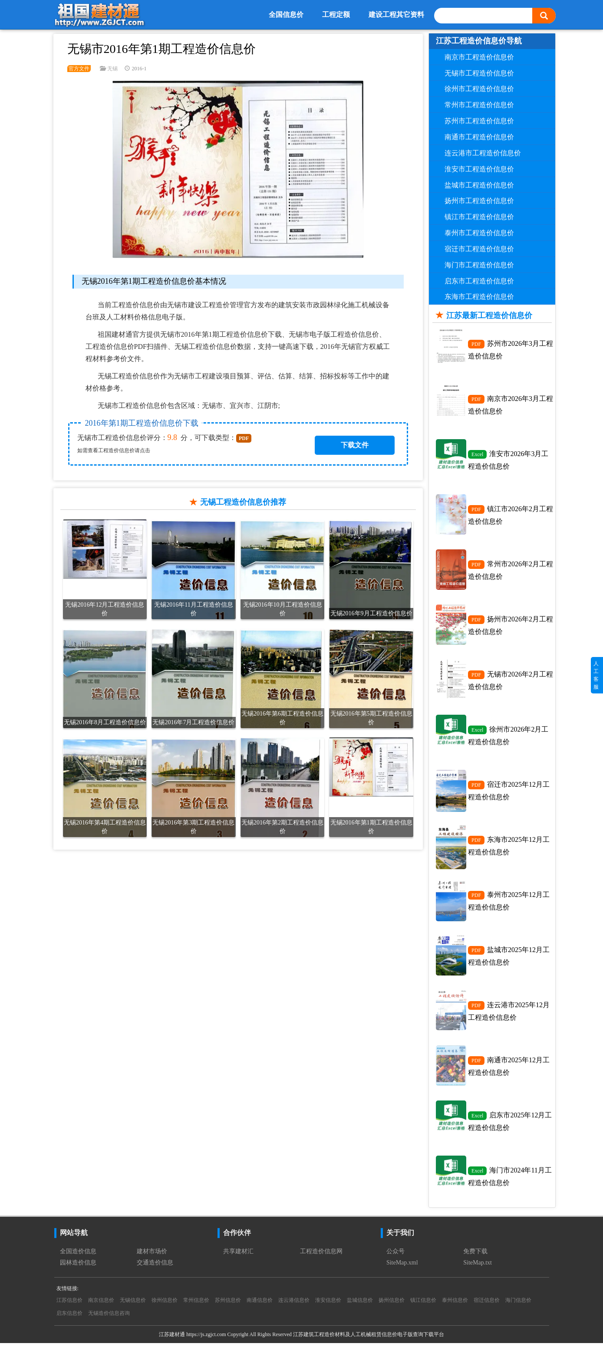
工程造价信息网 (321, 1258)
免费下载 (475, 1258)
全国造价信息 (78, 1258)
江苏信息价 (69, 1307)
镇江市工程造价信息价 (479, 216)
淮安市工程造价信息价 (479, 169)
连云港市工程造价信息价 (483, 153)
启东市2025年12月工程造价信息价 (510, 1127)
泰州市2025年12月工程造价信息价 (509, 905)
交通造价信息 (155, 1269)
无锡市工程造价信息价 (479, 73)
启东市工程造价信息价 (479, 281)
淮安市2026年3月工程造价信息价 (508, 461)
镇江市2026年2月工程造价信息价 (510, 516)
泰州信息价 (455, 1307)
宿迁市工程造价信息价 (479, 249)
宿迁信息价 (487, 1307)
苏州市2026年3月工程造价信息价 (510, 350)
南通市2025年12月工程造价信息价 (509, 1072)
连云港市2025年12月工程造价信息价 (509, 1016)
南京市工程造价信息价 (479, 57)
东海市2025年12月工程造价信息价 (509, 850)
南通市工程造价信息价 (479, 137)
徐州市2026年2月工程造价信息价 (508, 739)
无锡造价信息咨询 (109, 1320)
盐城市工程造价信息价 (479, 185)
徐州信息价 (165, 1307)
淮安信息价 (328, 1307)
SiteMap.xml (402, 1269)
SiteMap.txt (477, 1269)
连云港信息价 (294, 1307)
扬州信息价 (392, 1307)
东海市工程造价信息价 (479, 296)
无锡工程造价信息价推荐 (243, 502)
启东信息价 (69, 1320)
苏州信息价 (228, 1307)
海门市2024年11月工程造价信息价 (510, 1183)
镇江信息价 (423, 1307)
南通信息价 (260, 1307)
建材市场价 (152, 1258)
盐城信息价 (360, 1307)
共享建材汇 (238, 1258)
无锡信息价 (133, 1307)
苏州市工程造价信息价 (479, 121)
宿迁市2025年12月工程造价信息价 (509, 794)
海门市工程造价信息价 (479, 265)
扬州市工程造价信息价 (479, 200)
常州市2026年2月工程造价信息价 (510, 572)
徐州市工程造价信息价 (479, 88)
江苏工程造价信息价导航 (479, 40)
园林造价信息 (78, 1269)
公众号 (395, 1258)
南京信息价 (101, 1307)
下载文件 (355, 445)
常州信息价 (196, 1307)
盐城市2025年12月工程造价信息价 (509, 961)
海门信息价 (518, 1307)
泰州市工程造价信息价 (479, 232)
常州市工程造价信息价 (479, 104)
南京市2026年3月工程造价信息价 (510, 405)
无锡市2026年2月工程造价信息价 (510, 683)
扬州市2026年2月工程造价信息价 (510, 627)
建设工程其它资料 (396, 14)
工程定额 (336, 14)
